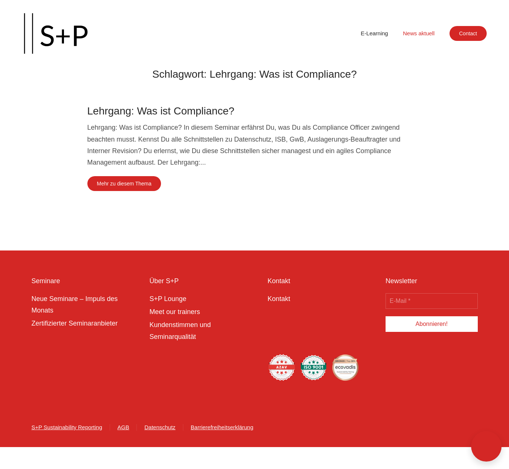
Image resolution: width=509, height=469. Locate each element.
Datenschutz (159, 427)
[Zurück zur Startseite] (55, 33)
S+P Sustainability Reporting (67, 427)
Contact (468, 33)
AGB (123, 427)
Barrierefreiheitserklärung (222, 427)
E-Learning (374, 33)
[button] (486, 446)
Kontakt (279, 299)
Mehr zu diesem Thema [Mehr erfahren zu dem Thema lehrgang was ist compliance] (124, 184)
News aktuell (419, 33)
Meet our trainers (174, 312)
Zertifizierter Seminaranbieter (75, 323)
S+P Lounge (167, 299)
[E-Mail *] (432, 301)
